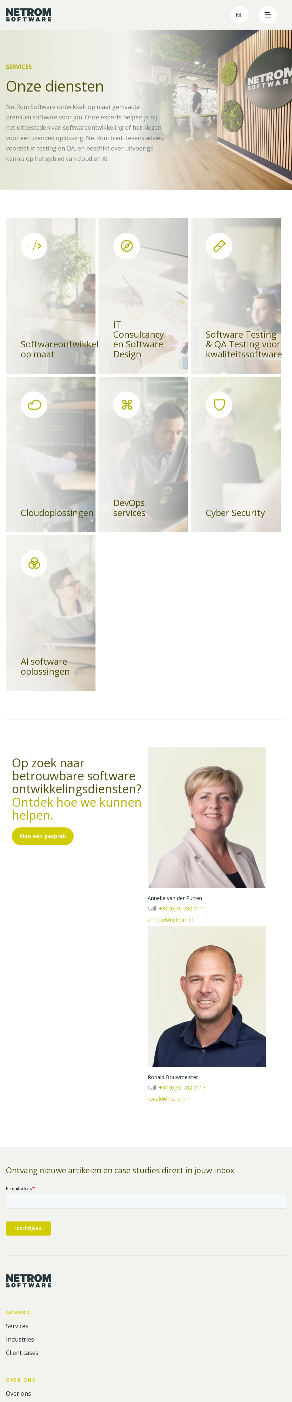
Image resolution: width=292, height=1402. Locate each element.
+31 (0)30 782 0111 (182, 908)
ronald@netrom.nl (169, 1098)
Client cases (22, 1353)
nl (239, 15)
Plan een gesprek (43, 836)
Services (17, 1326)
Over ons (18, 1394)
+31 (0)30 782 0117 (182, 1087)
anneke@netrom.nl (170, 919)
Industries (20, 1339)
